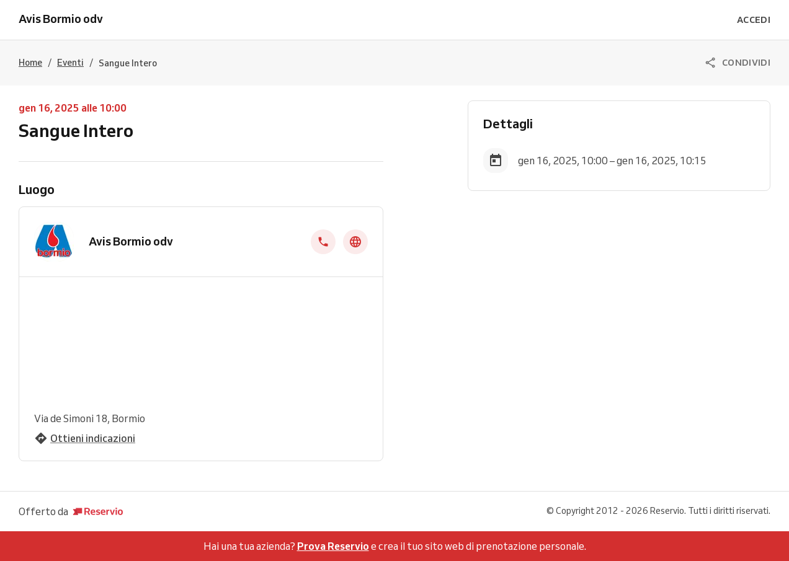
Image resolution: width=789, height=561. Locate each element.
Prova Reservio (333, 546)
